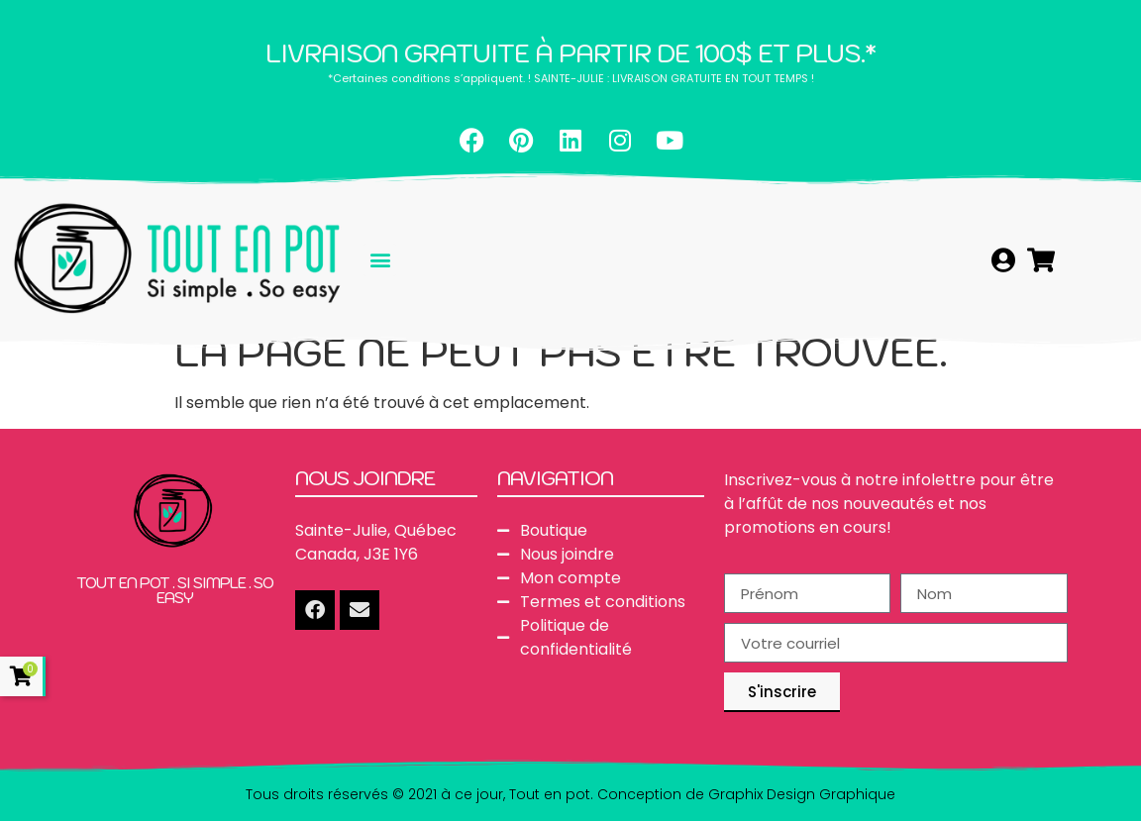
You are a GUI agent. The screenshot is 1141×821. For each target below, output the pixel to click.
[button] (379, 260)
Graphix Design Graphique (801, 794)
